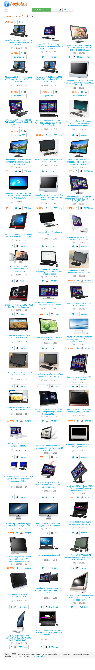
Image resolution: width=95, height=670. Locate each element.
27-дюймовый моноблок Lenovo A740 (48, 233)
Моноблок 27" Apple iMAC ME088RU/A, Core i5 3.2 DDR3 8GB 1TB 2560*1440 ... (18, 638)
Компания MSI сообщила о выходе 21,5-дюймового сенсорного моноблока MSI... (18, 479)
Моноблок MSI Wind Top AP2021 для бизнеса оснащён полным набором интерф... (79, 488)
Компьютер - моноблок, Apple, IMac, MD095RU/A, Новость (49, 525)
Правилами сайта (37, 656)
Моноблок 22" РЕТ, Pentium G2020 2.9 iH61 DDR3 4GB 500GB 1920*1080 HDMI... (79, 597)
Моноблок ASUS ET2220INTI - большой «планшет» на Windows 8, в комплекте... (79, 557)
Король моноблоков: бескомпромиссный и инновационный (19, 269)
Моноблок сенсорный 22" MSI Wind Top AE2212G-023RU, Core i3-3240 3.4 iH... (48, 123)
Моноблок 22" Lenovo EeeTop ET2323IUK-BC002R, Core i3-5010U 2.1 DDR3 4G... (18, 162)
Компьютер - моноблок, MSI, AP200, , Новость (19, 445)
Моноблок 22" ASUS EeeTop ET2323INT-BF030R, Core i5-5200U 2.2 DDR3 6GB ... (79, 199)
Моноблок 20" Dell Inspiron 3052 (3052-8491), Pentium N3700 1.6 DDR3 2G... (18, 79)
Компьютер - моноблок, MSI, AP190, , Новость (79, 304)
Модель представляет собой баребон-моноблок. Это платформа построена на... (19, 559)
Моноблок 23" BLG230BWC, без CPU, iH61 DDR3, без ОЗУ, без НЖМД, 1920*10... (18, 195)
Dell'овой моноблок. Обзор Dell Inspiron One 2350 (19, 374)
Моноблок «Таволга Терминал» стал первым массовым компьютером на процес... (79, 123)
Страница (9, 22)
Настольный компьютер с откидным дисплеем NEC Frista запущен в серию (49, 271)
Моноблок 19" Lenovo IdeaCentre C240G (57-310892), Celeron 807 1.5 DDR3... (49, 590)
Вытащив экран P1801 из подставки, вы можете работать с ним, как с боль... (49, 484)
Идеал (84, 568)
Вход (70, 10)
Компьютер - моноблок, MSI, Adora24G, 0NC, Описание (79, 411)
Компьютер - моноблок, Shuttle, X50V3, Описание (79, 445)
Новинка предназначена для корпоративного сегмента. (79, 523)
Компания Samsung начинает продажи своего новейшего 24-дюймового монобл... (79, 339)
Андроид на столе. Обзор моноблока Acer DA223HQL (79, 272)
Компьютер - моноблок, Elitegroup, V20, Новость (48, 338)
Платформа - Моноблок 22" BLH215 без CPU (18, 595)
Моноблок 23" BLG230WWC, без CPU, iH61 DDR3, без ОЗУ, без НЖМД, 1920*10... (49, 197)
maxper (53, 57)
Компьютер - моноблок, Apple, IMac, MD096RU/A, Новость (18, 525)
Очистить (31, 16)
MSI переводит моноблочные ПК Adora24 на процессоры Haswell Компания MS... (49, 412)
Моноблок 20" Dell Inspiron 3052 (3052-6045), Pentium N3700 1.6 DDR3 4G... (48, 79)
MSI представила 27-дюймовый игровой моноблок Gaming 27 (18, 235)
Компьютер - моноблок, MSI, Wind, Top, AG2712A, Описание (18, 306)
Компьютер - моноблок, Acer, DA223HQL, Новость (18, 336)
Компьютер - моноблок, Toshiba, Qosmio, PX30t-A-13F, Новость (48, 304)
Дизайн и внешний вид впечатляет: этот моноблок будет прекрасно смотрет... (49, 46)
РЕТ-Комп (58, 135)
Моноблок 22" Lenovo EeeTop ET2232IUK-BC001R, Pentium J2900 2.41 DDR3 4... (79, 162)
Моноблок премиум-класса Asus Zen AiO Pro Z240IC (49, 160)
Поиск (54, 10)
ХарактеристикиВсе (15, 16)
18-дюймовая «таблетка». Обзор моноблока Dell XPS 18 (49, 375)
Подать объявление (41, 10)
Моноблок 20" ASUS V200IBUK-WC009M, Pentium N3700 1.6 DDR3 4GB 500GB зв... (79, 48)
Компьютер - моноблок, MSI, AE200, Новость (79, 378)
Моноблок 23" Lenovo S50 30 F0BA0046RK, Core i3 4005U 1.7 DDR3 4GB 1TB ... (18, 122)
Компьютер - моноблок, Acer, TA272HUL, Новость (18, 408)
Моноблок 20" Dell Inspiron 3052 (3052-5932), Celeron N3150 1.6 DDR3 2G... (18, 42)
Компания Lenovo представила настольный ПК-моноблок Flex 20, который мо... (49, 448)
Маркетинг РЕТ (19, 57)
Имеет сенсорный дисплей (49, 555)
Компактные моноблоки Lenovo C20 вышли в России (79, 238)
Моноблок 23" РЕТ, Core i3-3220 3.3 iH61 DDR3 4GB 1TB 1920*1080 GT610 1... (79, 83)
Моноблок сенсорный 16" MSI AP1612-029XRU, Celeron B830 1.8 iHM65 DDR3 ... (48, 632)
